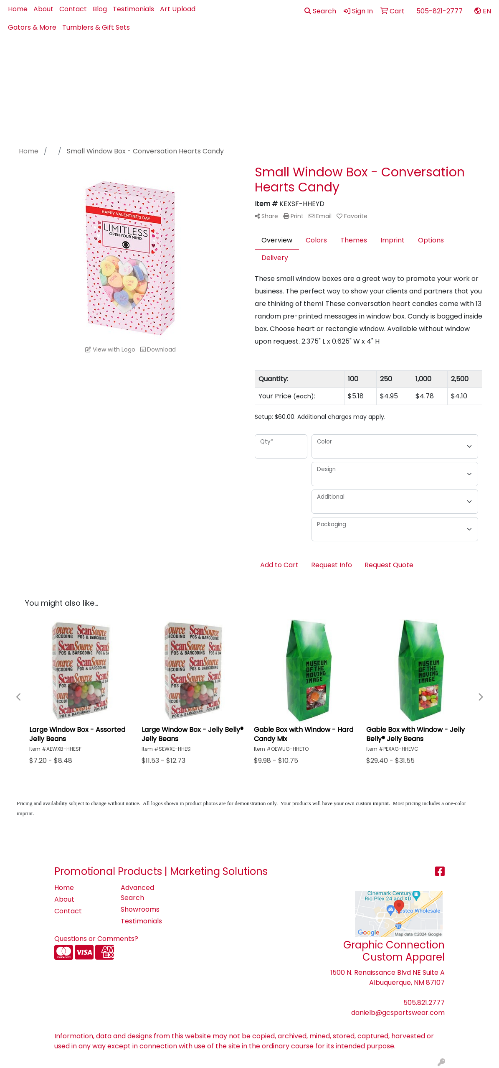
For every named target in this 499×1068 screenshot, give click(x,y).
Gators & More (32, 27)
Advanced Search (137, 892)
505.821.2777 (424, 1002)
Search (320, 11)
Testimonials (133, 9)
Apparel (191, 55)
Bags (264, 55)
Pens (430, 55)
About (43, 9)
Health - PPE (354, 55)
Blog (100, 9)
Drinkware (303, 55)
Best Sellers (231, 55)
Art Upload (177, 9)
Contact (73, 9)
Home (18, 9)
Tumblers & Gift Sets (96, 27)
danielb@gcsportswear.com (398, 1012)
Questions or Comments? (96, 938)
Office (398, 55)
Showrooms (140, 909)
